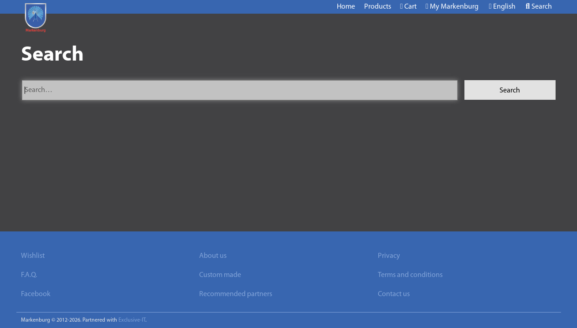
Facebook (36, 294)
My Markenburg (452, 6)
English (502, 6)
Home (346, 6)
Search (539, 6)
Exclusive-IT (131, 320)
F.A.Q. (29, 275)
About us (213, 256)
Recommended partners (235, 294)
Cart (408, 6)
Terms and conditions (410, 275)
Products (377, 6)
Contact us (394, 294)
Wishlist (33, 256)
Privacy (389, 256)
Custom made (220, 275)
